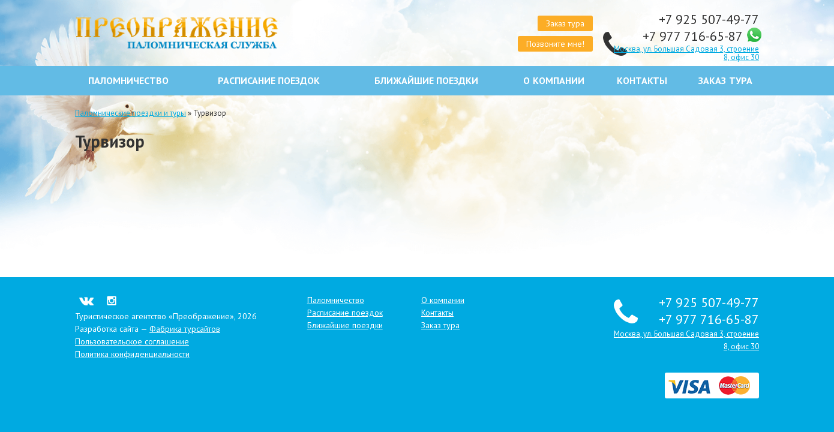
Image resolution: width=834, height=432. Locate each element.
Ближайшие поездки (426, 81)
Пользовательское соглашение (132, 341)
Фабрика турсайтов (184, 328)
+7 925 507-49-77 (709, 19)
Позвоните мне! (555, 43)
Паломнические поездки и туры (130, 113)
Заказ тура (565, 23)
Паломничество (128, 81)
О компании (553, 81)
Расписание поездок (269, 81)
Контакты (642, 81)
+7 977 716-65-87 (694, 36)
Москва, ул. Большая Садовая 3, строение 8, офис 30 (686, 53)
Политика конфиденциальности (132, 354)
